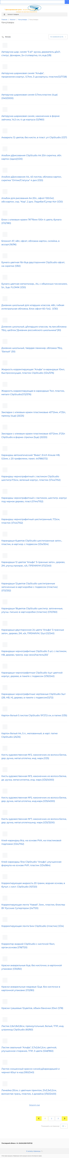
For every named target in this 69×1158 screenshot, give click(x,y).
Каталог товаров (11, 14)
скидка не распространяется (26, 12)
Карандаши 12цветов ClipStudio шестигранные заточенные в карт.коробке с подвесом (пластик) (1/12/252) (29, 587)
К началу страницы (34, 1151)
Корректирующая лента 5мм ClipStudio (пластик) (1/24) (32, 926)
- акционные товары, (29, 9)
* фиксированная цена (13, 9)
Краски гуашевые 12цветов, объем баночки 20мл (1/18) (32, 1008)
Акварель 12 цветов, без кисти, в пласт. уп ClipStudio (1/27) (34, 137)
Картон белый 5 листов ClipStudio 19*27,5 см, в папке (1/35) (34, 715)
